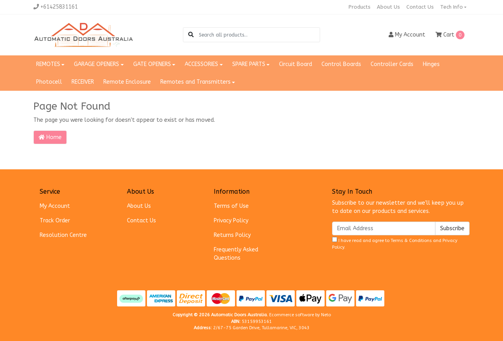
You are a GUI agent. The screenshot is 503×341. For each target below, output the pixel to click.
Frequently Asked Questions (236, 253)
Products (360, 7)
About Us (388, 7)
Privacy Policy (231, 220)
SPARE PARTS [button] (248, 64)
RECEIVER (83, 82)
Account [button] (407, 34)
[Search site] (191, 35)
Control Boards (341, 64)
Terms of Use (231, 206)
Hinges (431, 64)
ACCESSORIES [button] (201, 64)
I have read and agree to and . (394, 243)
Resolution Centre (63, 235)
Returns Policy (232, 235)
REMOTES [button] (48, 64)
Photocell (49, 82)
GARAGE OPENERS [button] (96, 64)
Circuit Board (295, 64)
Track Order (55, 220)
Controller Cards (392, 64)
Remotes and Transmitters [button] (195, 82)
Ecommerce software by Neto (300, 314)
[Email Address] (383, 228)
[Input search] (259, 35)
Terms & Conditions (411, 240)
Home (50, 137)
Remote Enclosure (127, 82)
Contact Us (420, 7)
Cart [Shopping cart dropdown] (449, 35)
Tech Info (451, 7)
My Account (55, 206)
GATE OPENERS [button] (152, 64)
